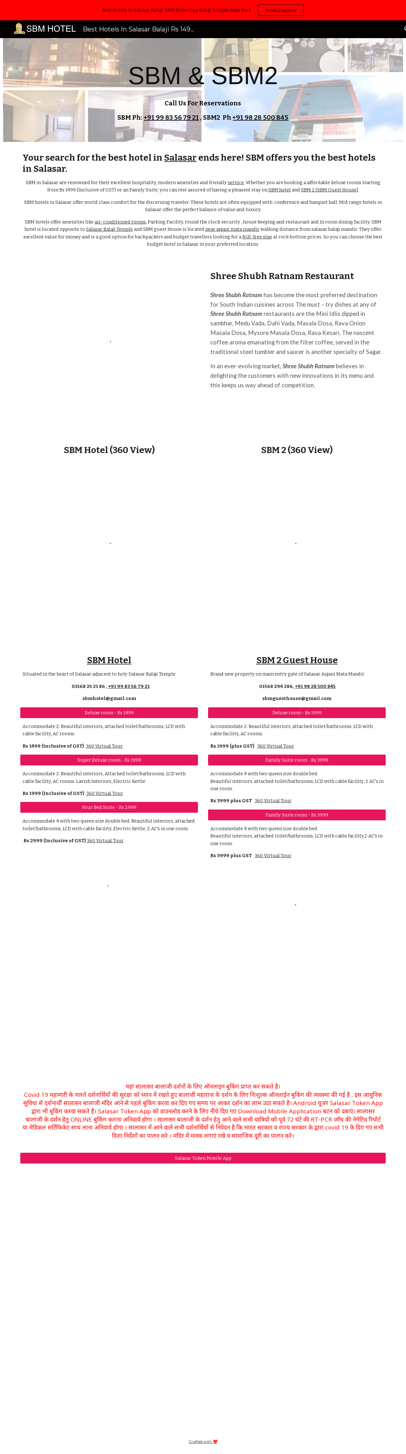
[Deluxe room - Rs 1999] (297, 712)
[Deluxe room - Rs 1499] (109, 712)
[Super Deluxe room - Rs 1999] (109, 759)
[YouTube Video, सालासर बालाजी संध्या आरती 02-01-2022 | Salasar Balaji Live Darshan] (203, 1297)
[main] (203, 90)
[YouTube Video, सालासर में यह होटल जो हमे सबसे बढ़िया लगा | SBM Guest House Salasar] (297, 1012)
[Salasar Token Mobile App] (203, 1158)
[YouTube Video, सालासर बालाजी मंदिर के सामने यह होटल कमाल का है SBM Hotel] (109, 989)
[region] (203, 10)
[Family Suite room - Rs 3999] (297, 759)
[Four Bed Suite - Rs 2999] (109, 807)
